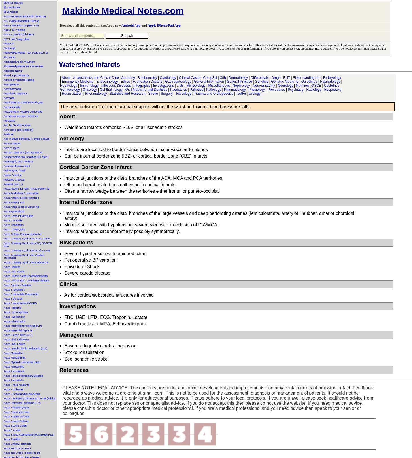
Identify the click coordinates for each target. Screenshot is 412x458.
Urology (255, 94)
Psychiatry (295, 90)
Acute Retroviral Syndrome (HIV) (22, 403)
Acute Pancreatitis (14, 371)
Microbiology (195, 86)
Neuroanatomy (264, 86)
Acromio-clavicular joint (17, 166)
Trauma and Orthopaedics (213, 94)
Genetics (261, 82)
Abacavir (9, 43)
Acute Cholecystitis (14, 229)
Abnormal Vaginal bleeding (19, 80)
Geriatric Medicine (284, 82)
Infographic (142, 86)
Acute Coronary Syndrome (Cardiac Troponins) (24, 256)
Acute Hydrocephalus (16, 312)
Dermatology (238, 78)
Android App (130, 25)
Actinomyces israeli (14, 170)
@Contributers (12, 7)
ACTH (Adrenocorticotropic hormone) (25, 16)
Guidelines (309, 82)
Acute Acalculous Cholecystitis (21, 193)
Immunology (89, 86)
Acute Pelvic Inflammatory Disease (23, 375)
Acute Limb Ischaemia (16, 339)
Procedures (276, 90)
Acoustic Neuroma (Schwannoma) (23, 152)
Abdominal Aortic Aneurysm (19, 61)
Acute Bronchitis (13, 220)
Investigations (163, 86)
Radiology (313, 90)
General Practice (239, 82)
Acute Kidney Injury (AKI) (18, 335)
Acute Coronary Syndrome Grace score (26, 262)
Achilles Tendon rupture (17, 125)
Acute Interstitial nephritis (18, 330)
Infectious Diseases (116, 86)
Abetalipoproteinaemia (16, 75)
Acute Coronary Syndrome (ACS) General (27, 238)
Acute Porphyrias (13, 389)
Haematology (330, 82)
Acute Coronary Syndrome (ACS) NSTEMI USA (28, 244)
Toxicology (183, 94)
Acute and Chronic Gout (17, 448)
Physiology (256, 90)
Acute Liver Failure (14, 344)
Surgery (167, 94)
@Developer (11, 11)
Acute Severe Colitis (15, 425)
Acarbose (9, 98)
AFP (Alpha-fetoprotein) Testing (21, 21)
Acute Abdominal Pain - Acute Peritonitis (26, 188)
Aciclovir (8, 134)
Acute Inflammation (14, 321)
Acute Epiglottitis (13, 298)
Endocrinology (107, 82)
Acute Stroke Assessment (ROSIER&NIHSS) (29, 434)
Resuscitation (72, 94)
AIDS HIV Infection (14, 30)
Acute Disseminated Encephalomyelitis (26, 276)
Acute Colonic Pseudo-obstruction (23, 234)
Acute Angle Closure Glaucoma (21, 206)
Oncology (90, 90)
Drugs (276, 78)
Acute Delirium (12, 267)
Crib (223, 78)
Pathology (213, 90)
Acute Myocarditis (14, 366)
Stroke (153, 94)
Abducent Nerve (13, 70)
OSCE (316, 86)
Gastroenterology (178, 82)
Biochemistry (147, 78)
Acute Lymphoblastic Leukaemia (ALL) (25, 348)
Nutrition (302, 86)
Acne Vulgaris (11, 148)
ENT (286, 78)
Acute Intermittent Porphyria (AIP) (23, 326)
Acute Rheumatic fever (16, 412)
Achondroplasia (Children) (18, 129)
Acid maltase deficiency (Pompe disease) (27, 138)
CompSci (210, 78)
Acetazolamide (12, 107)
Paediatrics (178, 90)
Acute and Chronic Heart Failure (22, 452)
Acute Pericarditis (14, 380)
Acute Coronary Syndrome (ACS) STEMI (27, 250)
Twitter (241, 94)
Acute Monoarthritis (15, 357)
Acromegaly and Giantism (18, 161)
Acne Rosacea (12, 143)
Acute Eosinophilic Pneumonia (21, 294)
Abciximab (10, 57)
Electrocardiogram (306, 78)
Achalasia (9, 120)
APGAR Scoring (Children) (19, 34)
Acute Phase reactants (16, 384)
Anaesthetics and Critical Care (96, 78)
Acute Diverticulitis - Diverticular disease (26, 280)
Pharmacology (235, 90)
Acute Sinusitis (12, 430)
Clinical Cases (189, 78)
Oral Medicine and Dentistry (146, 90)
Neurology (285, 86)
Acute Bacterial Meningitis (18, 216)
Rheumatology (96, 94)
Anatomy (128, 78)
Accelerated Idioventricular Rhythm (23, 102)
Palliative (196, 90)
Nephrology (241, 86)
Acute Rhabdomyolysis (17, 407)
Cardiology (168, 78)
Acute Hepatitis (12, 307)
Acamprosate (11, 84)
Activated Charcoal (14, 179)
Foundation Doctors (148, 82)
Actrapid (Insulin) (13, 184)
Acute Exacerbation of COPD (20, 303)
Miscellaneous (219, 86)
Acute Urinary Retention (17, 443)
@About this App (13, 2)
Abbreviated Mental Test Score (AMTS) (26, 52)
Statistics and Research (127, 94)
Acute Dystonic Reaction (17, 285)
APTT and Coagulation (16, 39)
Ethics (125, 82)
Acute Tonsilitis (12, 439)
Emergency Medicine (77, 82)
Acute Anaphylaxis (14, 202)
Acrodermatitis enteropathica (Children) (26, 157)
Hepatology (68, 86)
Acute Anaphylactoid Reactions (21, 197)
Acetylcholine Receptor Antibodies (23, 111)
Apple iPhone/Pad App (164, 25)
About (66, 78)
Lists (180, 86)
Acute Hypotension (14, 316)
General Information (209, 82)
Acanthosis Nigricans (15, 93)
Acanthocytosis (12, 89)
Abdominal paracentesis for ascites (23, 66)
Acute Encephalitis (14, 289)
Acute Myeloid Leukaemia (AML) (22, 362)
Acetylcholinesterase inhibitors (21, 116)
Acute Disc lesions (14, 271)
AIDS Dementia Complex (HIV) (21, 25)
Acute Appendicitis (14, 211)
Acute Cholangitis (14, 225)
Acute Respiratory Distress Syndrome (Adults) (30, 398)
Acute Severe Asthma (16, 421)
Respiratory (332, 90)
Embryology (332, 78)
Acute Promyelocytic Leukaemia (22, 394)
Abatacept (9, 48)
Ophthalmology (111, 90)
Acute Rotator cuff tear (16, 416)
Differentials (260, 78)
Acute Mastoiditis (13, 353)
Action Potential (13, 175)
